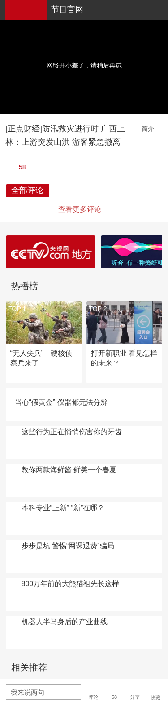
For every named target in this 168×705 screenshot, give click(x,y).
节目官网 (67, 9)
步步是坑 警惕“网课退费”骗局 (68, 546)
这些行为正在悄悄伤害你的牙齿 (72, 432)
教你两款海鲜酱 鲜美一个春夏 (69, 470)
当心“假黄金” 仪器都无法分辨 (61, 402)
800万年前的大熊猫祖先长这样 (71, 584)
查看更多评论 (79, 209)
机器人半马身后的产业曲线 (65, 621)
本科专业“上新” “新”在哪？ (63, 508)
